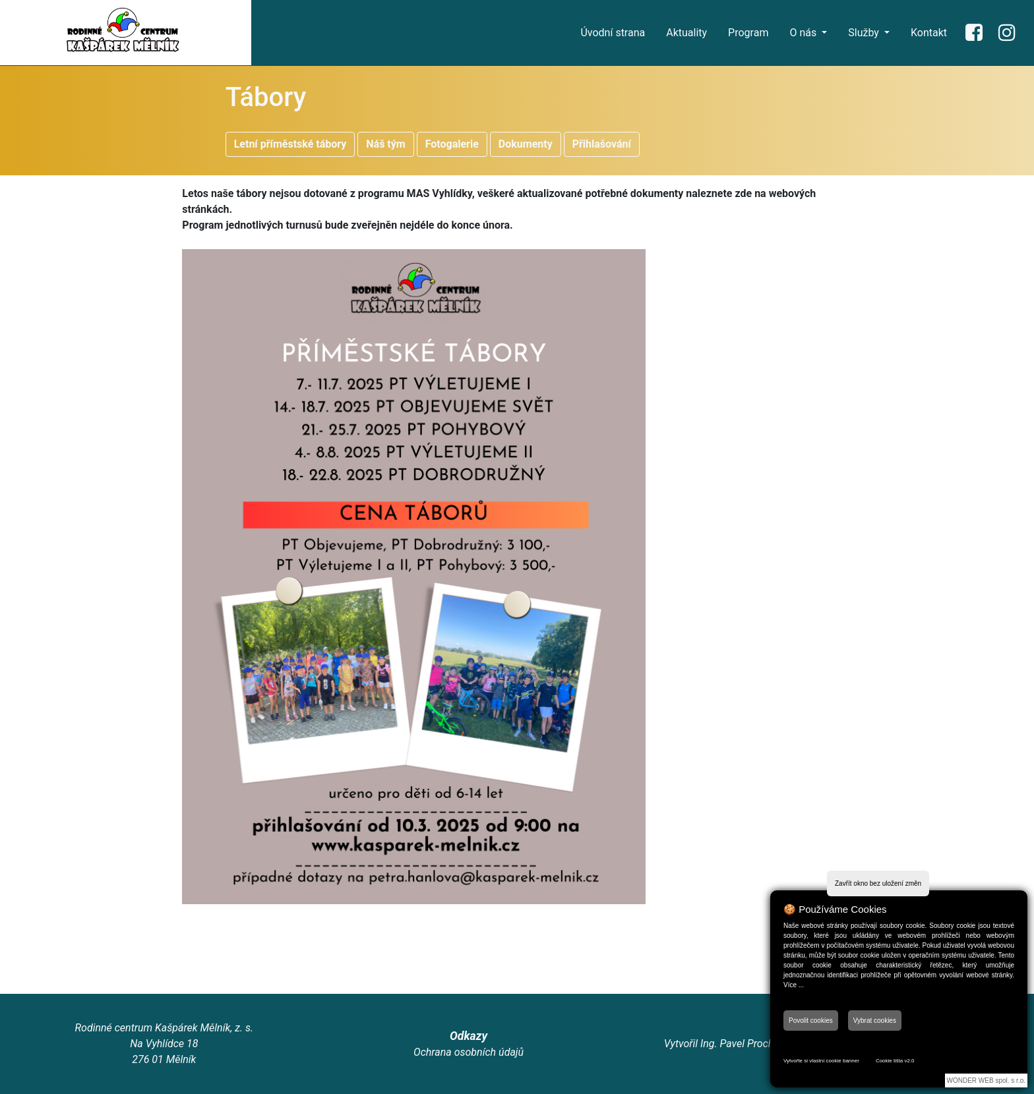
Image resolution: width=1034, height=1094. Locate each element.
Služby (865, 32)
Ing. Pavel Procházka (747, 1043)
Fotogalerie (452, 144)
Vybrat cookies (874, 1020)
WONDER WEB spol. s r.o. (986, 1080)
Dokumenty (526, 144)
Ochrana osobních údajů (468, 1052)
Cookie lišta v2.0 (895, 1061)
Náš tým (385, 144)
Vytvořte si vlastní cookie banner (821, 1061)
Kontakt (929, 32)
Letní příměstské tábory (290, 144)
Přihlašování (601, 144)
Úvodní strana (612, 32)
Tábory (266, 97)
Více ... (793, 985)
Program (748, 32)
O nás (804, 32)
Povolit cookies (811, 1020)
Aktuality (686, 32)
